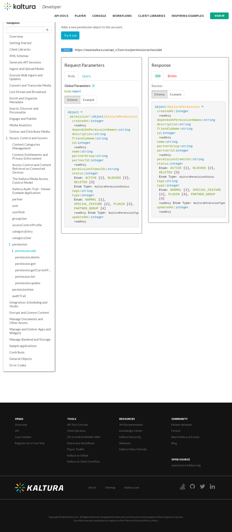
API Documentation (131, 425)
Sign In (219, 15)
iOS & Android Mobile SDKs (83, 437)
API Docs (61, 16)
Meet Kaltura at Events (185, 437)
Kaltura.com (131, 487)
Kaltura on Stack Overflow (83, 461)
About (92, 487)
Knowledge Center (131, 431)
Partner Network (181, 425)
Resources (127, 419)
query (86, 76)
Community (179, 419)
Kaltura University (130, 437)
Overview (21, 425)
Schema (72, 100)
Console (99, 16)
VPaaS (19, 419)
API (17, 431)
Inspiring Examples (188, 16)
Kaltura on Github (77, 455)
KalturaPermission (121, 117)
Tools (71, 419)
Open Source (180, 459)
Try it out (70, 35)
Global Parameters (77, 86)
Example (88, 100)
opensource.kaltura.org (186, 465)
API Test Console (77, 425)
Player (80, 16)
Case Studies (23, 437)
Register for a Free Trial (29, 443)
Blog (174, 443)
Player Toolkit (75, 449)
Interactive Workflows (81, 443)
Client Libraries (151, 16)
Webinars (125, 443)
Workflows (122, 16)
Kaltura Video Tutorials (133, 449)
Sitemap (110, 487)
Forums (176, 431)
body (71, 76)
